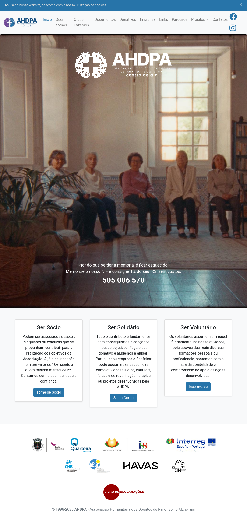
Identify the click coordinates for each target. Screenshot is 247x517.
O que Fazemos (81, 22)
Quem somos (61, 22)
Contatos (220, 19)
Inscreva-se (198, 386)
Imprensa (147, 19)
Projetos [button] (198, 19)
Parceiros (179, 19)
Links (163, 19)
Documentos (105, 19)
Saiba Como (123, 398)
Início (47, 19)
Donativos (128, 19)
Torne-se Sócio (48, 392)
